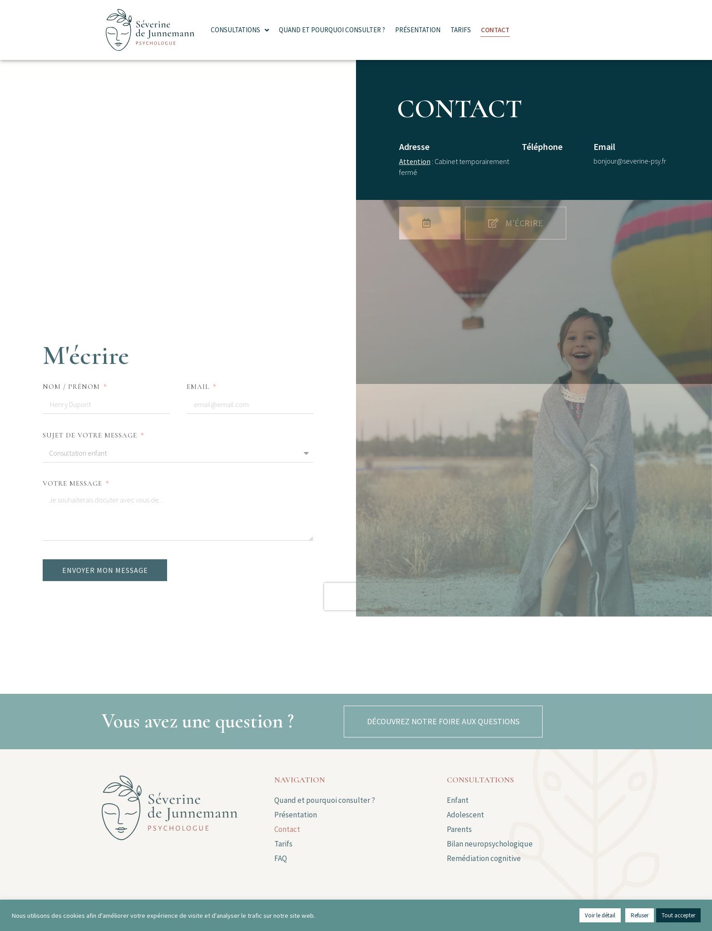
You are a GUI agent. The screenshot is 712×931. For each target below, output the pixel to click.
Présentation (417, 29)
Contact (495, 29)
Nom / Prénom (72, 175)
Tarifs (460, 29)
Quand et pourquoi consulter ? (332, 29)
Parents (459, 829)
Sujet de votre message (91, 223)
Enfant (458, 800)
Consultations (240, 30)
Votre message (73, 271)
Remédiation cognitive (484, 858)
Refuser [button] (639, 915)
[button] (443, 721)
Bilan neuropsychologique (490, 844)
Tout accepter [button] (678, 915)
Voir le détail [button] (600, 915)
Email (199, 175)
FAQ (280, 858)
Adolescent (466, 815)
